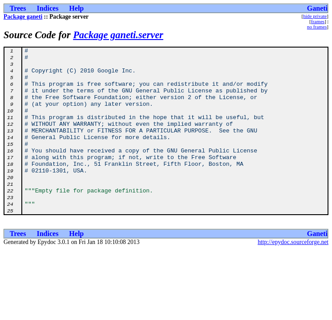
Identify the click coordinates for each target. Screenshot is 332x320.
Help (76, 8)
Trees (18, 8)
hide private (315, 16)
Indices (47, 8)
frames (317, 21)
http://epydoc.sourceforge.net (293, 275)
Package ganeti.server (118, 34)
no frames (317, 26)
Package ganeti (23, 16)
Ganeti (317, 8)
